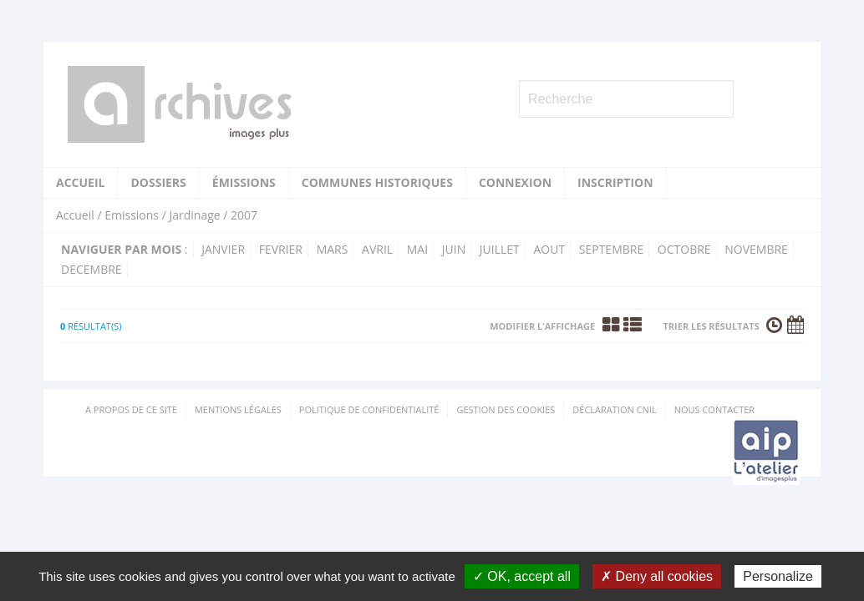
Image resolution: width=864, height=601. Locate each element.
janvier (223, 249)
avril (377, 249)
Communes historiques (377, 182)
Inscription (615, 182)
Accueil (80, 182)
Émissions (244, 182)
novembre (756, 249)
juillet (500, 249)
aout (549, 249)
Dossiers (158, 182)
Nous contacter (714, 409)
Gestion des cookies (505, 409)
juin (453, 249)
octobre (684, 249)
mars (332, 249)
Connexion (515, 182)
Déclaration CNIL (614, 409)
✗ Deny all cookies (657, 576)
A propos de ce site (131, 409)
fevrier (280, 249)
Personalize (778, 576)
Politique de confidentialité (369, 409)
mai (417, 249)
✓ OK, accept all (522, 576)
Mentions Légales (238, 409)
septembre (611, 249)
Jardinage (194, 215)
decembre (91, 269)
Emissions (131, 215)
